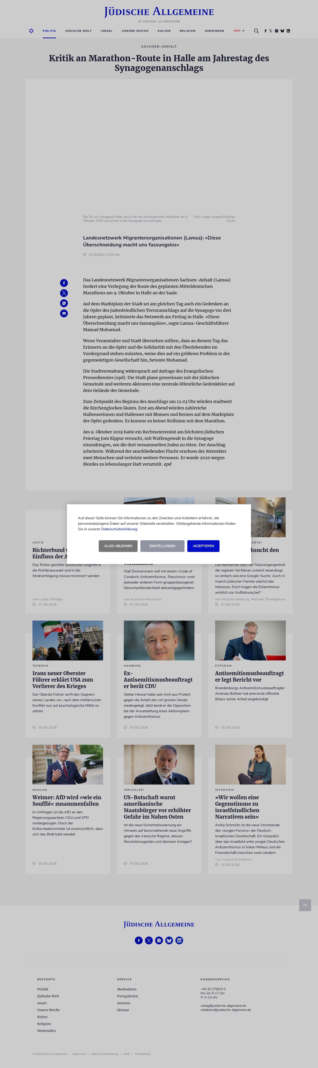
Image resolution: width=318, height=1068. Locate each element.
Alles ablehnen (118, 546)
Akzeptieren (203, 546)
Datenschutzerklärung (119, 529)
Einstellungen (162, 546)
